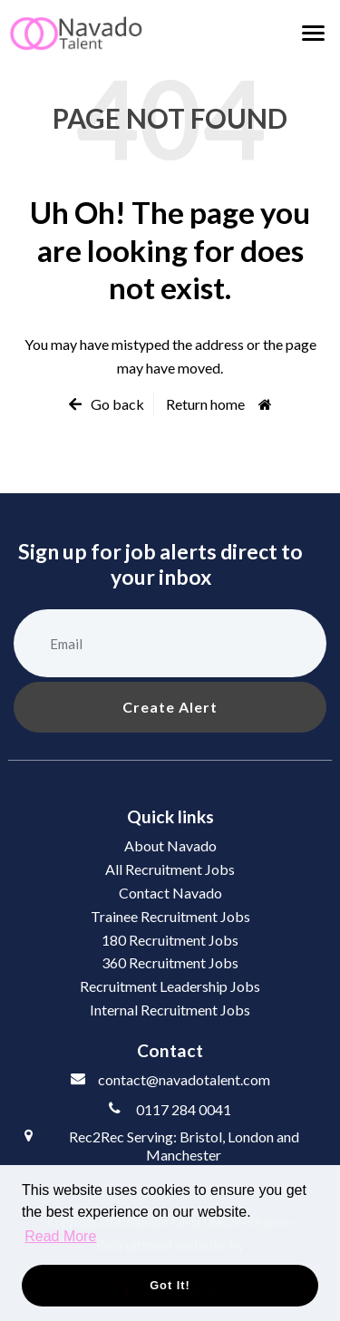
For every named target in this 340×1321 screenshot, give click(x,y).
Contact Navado (170, 892)
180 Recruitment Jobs (170, 939)
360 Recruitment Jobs (170, 962)
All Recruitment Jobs (170, 869)
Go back (117, 404)
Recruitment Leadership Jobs (170, 986)
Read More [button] (60, 1236)
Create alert (170, 706)
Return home (205, 404)
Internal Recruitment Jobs (170, 1009)
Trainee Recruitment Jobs (170, 916)
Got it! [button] (170, 1285)
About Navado (170, 845)
